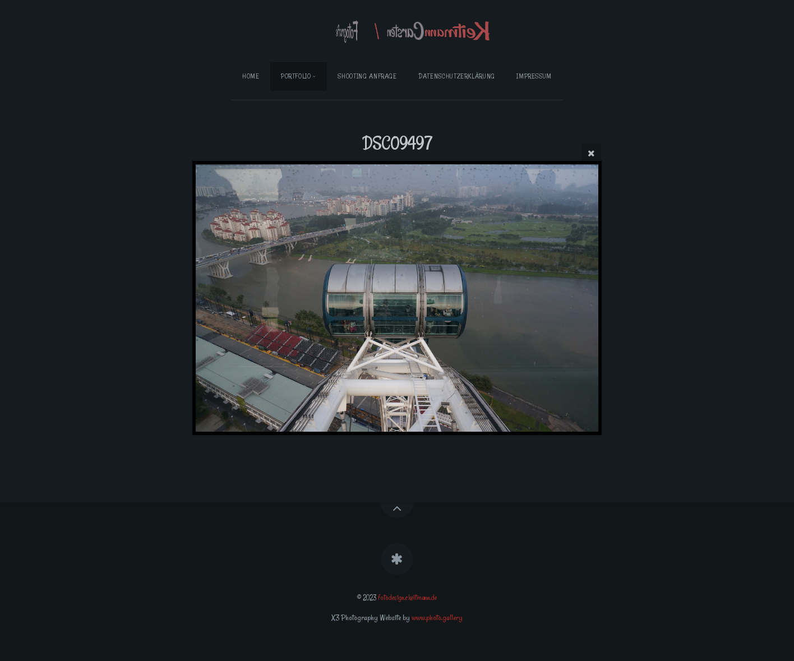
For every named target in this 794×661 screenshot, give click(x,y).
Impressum (534, 76)
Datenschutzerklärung (456, 76)
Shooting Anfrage (367, 76)
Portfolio (296, 76)
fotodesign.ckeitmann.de (407, 598)
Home (251, 76)
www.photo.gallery (437, 617)
